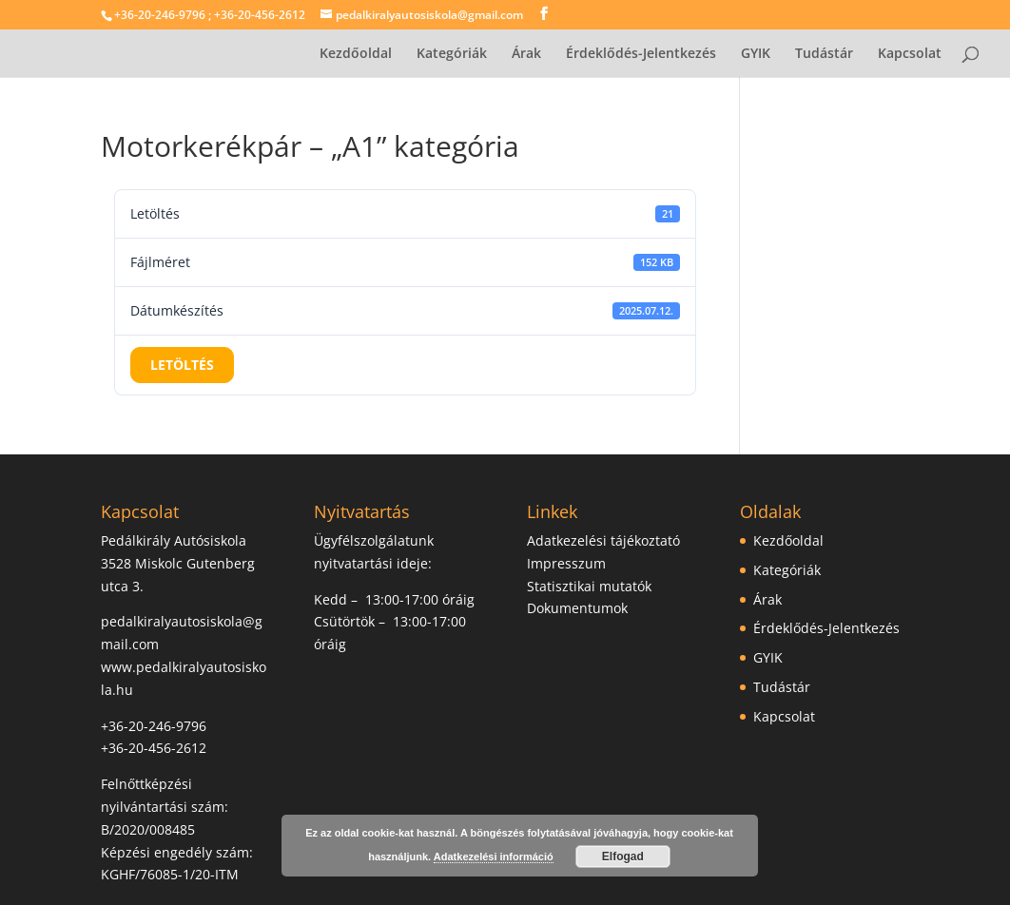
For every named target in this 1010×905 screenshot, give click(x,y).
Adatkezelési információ (494, 856)
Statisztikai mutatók (589, 586)
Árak (526, 54)
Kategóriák (452, 54)
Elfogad (623, 856)
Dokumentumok (577, 608)
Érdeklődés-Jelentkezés (641, 54)
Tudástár (824, 54)
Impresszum (566, 563)
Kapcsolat (910, 54)
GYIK (755, 54)
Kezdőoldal (356, 54)
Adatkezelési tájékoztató (603, 540)
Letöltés (182, 365)
